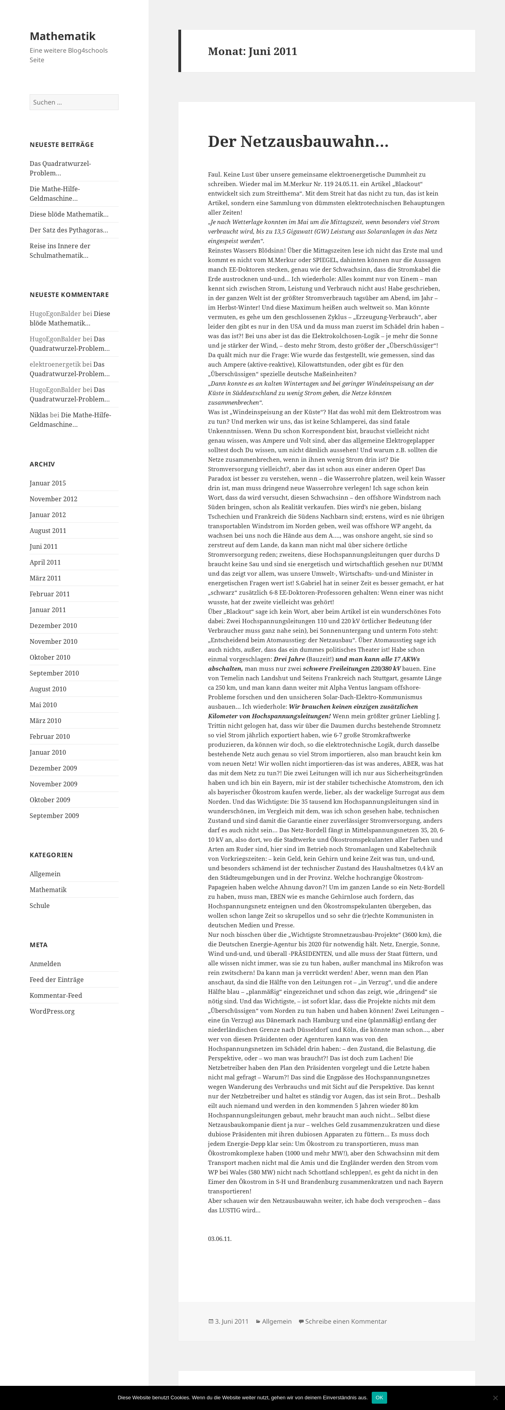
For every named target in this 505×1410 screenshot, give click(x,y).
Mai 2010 (43, 704)
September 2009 (54, 815)
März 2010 (45, 720)
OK (379, 1397)
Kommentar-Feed (56, 995)
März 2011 (45, 578)
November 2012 (54, 499)
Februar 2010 (50, 736)
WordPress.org (52, 1011)
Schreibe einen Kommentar (346, 1321)
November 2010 (54, 641)
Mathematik (63, 36)
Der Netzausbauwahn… (298, 140)
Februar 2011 (50, 594)
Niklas (39, 415)
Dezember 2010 (53, 625)
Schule (40, 905)
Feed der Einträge (57, 979)
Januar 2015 (48, 483)
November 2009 (54, 784)
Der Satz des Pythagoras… (69, 230)
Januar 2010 (48, 752)
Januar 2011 (48, 609)
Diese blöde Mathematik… (69, 214)
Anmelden (45, 963)
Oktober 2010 (50, 657)
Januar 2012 (48, 514)
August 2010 (48, 689)
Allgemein (45, 874)
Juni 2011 (44, 546)
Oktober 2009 (50, 799)
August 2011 (48, 530)
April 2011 (45, 562)
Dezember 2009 (53, 768)
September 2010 (54, 673)
